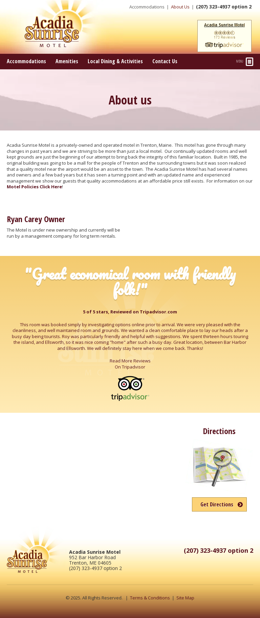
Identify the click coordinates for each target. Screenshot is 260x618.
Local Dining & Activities (115, 61)
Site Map (185, 598)
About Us (180, 7)
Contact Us (164, 61)
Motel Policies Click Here (34, 187)
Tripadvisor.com (158, 312)
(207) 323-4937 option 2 (224, 6)
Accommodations (147, 7)
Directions (219, 430)
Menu (244, 61)
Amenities (67, 61)
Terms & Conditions (150, 598)
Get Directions (216, 504)
